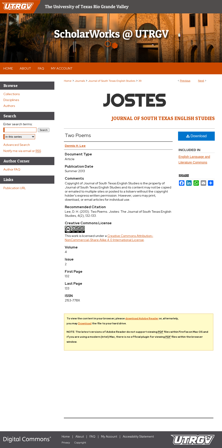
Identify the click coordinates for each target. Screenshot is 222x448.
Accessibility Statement (138, 436)
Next (201, 80)
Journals (80, 81)
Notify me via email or (22, 151)
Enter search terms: (18, 124)
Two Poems (78, 135)
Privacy (66, 442)
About (79, 436)
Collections (11, 94)
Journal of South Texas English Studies (111, 81)
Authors (9, 106)
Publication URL (14, 188)
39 (140, 81)
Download (196, 136)
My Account (109, 436)
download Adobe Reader (142, 318)
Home (68, 81)
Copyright (80, 442)
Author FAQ (11, 169)
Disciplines (11, 100)
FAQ (92, 436)
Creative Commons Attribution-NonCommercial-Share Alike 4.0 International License (109, 238)
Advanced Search (16, 145)
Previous (185, 80)
